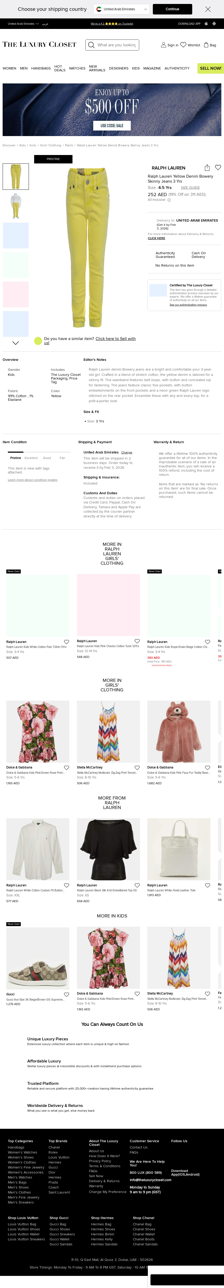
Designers (118, 68)
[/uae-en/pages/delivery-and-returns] (109, 1181)
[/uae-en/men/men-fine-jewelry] (28, 1197)
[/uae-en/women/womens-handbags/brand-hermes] (95, 1224)
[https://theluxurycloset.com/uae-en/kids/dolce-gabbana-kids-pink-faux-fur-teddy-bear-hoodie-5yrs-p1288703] (178, 740)
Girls (33, 145)
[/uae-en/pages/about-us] (109, 1151)
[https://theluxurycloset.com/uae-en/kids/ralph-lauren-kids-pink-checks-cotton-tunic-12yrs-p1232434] (108, 614)
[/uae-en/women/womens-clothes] (28, 1162)
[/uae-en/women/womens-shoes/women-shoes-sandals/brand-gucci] (54, 1244)
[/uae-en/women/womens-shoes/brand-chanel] (137, 1229)
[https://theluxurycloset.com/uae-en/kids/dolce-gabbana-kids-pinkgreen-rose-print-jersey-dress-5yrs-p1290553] (37, 740)
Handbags (41, 68)
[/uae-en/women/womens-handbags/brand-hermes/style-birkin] (95, 1234)
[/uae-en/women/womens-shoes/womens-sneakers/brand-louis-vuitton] (12, 1239)
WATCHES (77, 68)
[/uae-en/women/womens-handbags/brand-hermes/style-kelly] (95, 1239)
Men (24, 68)
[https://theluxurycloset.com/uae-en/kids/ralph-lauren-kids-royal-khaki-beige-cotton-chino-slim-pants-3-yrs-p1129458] (178, 618)
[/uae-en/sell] (109, 1176)
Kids (136, 68)
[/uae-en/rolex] (69, 1152)
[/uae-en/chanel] (69, 1147)
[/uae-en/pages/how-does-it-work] (109, 1156)
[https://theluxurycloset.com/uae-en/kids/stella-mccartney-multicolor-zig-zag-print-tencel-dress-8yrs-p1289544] (108, 740)
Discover (9, 145)
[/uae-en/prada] (69, 1182)
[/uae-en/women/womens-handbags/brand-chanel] (137, 1224)
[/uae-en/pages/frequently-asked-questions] (109, 1171)
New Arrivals (97, 68)
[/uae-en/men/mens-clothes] (28, 1192)
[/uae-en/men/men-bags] (28, 1182)
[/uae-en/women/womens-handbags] (28, 1147)
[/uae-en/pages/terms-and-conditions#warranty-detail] (109, 1186)
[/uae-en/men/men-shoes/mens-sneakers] (28, 1202)
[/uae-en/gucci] (69, 1167)
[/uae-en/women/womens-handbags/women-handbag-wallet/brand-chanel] (137, 1234)
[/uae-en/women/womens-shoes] (28, 1157)
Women (9, 68)
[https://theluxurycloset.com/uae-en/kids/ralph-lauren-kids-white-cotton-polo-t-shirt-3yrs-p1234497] (37, 615)
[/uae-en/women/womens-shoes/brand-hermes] (95, 1229)
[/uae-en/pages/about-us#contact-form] (150, 1147)
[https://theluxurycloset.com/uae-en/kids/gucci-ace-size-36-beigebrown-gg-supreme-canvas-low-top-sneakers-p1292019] (37, 964)
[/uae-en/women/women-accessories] (28, 1172)
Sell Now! (210, 68)
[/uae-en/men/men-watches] (28, 1177)
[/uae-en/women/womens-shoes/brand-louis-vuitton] (12, 1229)
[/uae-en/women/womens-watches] (28, 1152)
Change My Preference (108, 1192)
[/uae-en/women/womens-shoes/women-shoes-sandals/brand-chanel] (137, 1244)
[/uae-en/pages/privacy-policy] (109, 1161)
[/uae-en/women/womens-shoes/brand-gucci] (54, 1229)
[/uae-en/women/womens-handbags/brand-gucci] (54, 1224)
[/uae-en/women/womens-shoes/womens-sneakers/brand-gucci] (54, 1234)
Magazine (152, 68)
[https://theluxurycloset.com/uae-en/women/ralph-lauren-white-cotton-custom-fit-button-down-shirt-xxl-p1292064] (37, 858)
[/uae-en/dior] (69, 1172)
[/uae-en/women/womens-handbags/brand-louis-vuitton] (12, 1224)
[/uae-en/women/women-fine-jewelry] (28, 1167)
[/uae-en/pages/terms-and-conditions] (109, 1166)
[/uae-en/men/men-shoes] (28, 1187)
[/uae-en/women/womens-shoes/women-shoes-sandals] (95, 1244)
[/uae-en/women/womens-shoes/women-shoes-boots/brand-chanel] (137, 1239)
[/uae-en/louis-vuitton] (69, 1157)
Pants (69, 145)
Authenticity (177, 68)
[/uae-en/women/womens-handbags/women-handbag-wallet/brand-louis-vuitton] (12, 1234)
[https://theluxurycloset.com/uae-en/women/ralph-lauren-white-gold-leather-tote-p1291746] (178, 855)
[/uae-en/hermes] (69, 1162)
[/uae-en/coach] (69, 1187)
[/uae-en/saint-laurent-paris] (69, 1192)
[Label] (117, 45)
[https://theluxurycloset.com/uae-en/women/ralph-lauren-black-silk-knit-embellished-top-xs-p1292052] (108, 858)
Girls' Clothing (50, 145)
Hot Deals (59, 68)
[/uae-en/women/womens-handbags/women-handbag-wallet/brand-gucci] (54, 1239)
